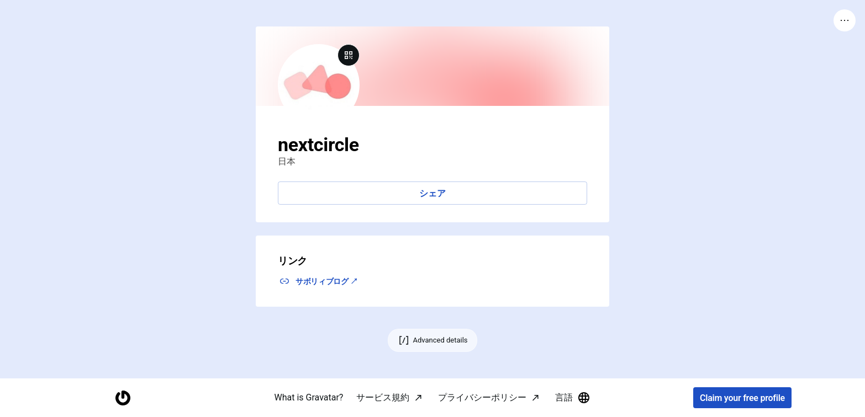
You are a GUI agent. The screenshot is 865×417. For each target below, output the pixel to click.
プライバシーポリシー (482, 397)
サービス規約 (382, 397)
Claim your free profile (742, 398)
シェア (432, 193)
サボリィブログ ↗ (327, 281)
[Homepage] (122, 398)
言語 (572, 397)
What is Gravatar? (309, 397)
